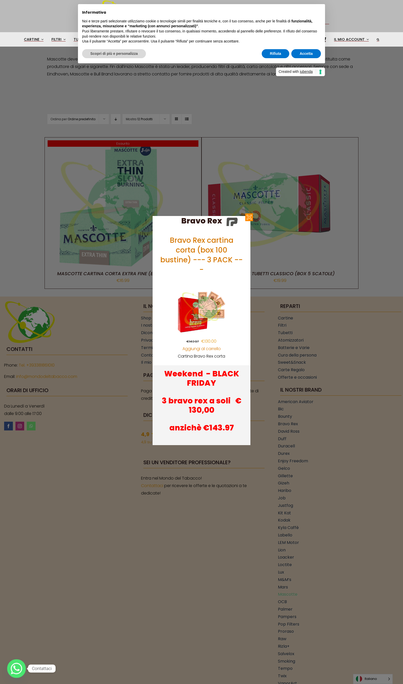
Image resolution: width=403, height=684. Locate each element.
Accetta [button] (306, 53)
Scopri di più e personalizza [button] (114, 53)
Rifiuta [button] (275, 53)
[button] (378, 39)
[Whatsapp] (16, 669)
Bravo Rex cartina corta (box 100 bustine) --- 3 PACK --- (201, 255)
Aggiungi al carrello (201, 349)
